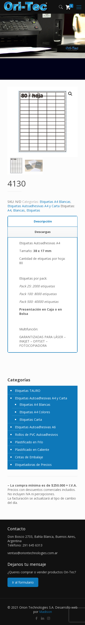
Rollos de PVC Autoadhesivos (36, 434)
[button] (70, 94)
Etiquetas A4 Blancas (55, 201)
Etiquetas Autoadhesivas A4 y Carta (33, 206)
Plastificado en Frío (29, 442)
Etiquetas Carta (30, 419)
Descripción (43, 221)
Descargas (43, 232)
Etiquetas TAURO (27, 390)
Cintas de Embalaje (29, 457)
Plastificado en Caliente (32, 449)
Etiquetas (33, 210)
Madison (45, 612)
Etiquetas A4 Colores (34, 412)
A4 (9, 210)
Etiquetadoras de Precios (33, 464)
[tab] (43, 221)
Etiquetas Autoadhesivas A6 (35, 427)
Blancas (19, 210)
